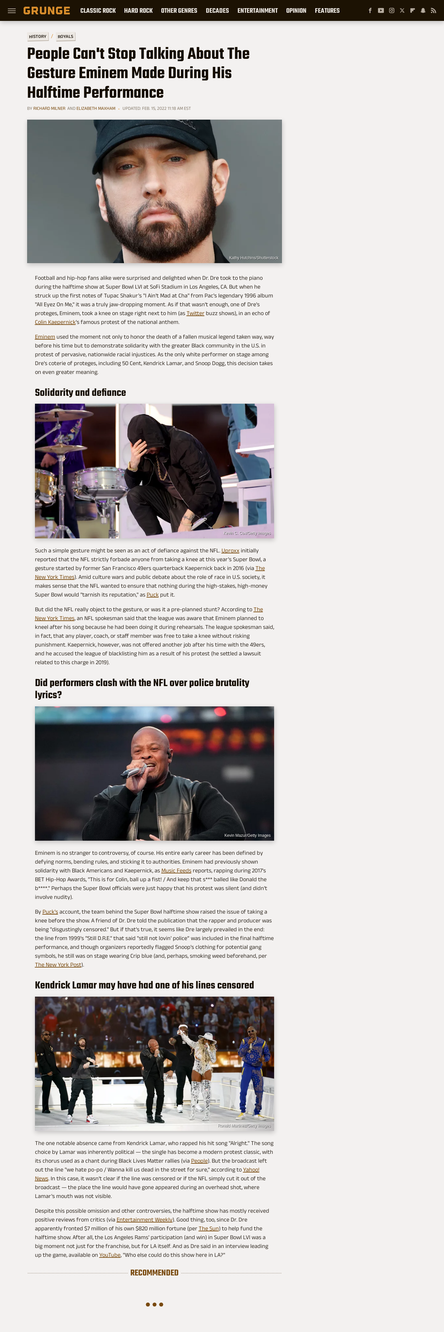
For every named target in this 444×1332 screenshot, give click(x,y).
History (37, 36)
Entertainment (258, 10)
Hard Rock (138, 10)
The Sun (209, 1228)
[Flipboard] (412, 10)
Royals (65, 36)
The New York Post (58, 964)
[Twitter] (402, 10)
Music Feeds (176, 870)
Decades (217, 10)
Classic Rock (98, 10)
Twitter (196, 313)
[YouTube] (381, 10)
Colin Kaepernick (55, 322)
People (199, 1160)
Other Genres (179, 10)
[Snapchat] (423, 10)
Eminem (45, 336)
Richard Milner (49, 108)
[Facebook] (370, 10)
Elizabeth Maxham (95, 108)
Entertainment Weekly (145, 1219)
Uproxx (230, 550)
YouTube (110, 1255)
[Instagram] (391, 10)
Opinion (296, 10)
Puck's (50, 911)
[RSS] (433, 10)
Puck (153, 594)
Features (327, 10)
